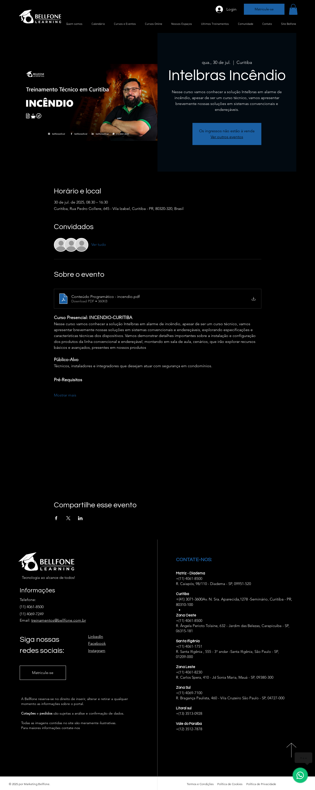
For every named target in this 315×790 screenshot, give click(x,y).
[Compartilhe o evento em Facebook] (56, 518)
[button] (293, 9)
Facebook (97, 643)
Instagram (96, 650)
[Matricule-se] (264, 9)
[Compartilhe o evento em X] (68, 518)
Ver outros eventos (227, 136)
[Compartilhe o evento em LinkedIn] (80, 518)
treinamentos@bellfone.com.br (58, 620)
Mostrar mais (65, 395)
